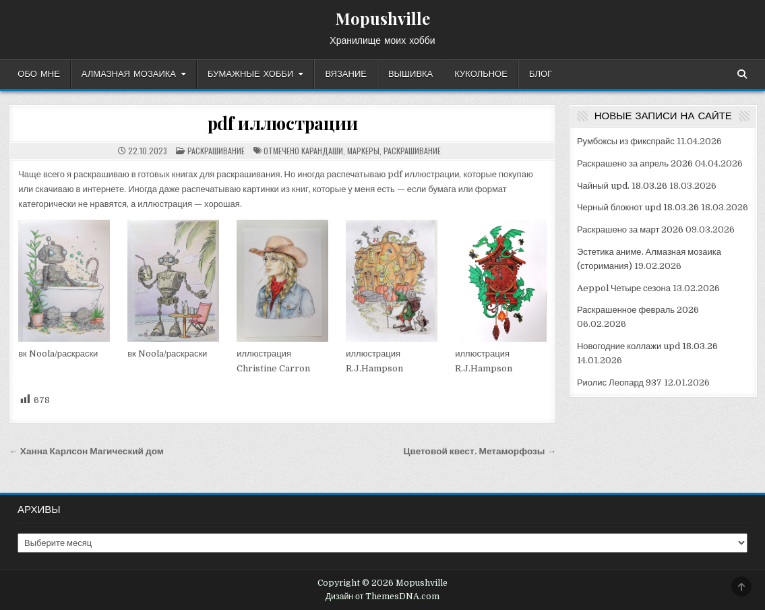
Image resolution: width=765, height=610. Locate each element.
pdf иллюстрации (283, 123)
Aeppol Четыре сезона (624, 288)
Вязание (346, 74)
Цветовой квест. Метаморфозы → (480, 451)
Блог (540, 74)
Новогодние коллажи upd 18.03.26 (647, 346)
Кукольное (481, 74)
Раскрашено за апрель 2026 (635, 163)
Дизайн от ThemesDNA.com (383, 596)
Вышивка (410, 74)
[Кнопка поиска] (742, 74)
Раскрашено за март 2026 (630, 229)
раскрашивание (216, 150)
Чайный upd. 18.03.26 (622, 186)
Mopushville (382, 18)
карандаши (322, 150)
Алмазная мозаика (129, 74)
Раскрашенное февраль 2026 (638, 310)
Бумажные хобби (250, 74)
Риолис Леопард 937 (619, 382)
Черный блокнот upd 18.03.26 (638, 207)
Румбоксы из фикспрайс (626, 141)
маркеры (363, 150)
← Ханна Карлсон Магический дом (86, 451)
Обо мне (39, 74)
